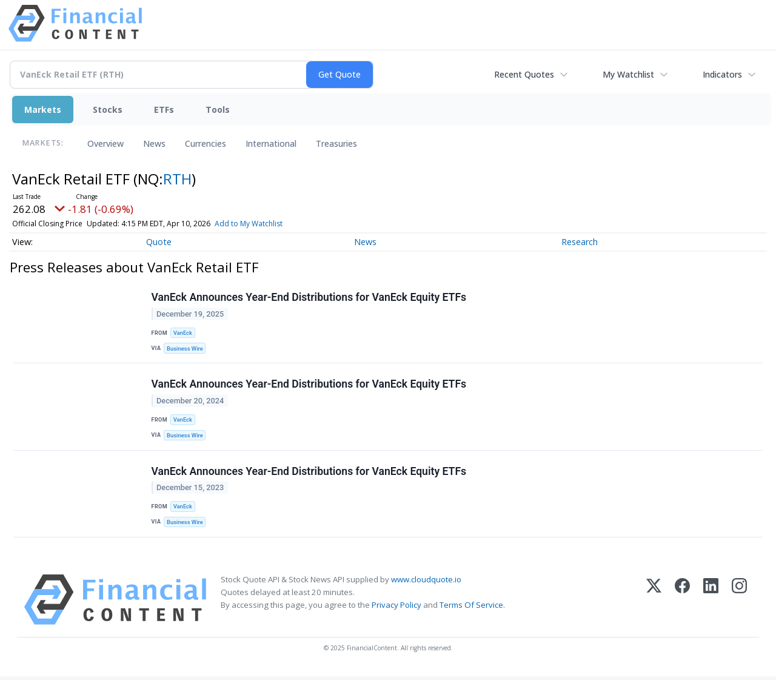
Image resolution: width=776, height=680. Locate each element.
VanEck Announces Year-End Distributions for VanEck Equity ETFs (309, 298)
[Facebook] (682, 603)
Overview (105, 143)
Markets (42, 109)
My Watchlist (628, 74)
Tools (218, 109)
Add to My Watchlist (249, 223)
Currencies (205, 143)
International (271, 143)
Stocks (107, 109)
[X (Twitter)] (653, 603)
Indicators (722, 74)
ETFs (164, 109)
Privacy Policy (396, 609)
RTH (177, 179)
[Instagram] (739, 603)
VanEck (183, 333)
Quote (159, 241)
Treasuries (336, 143)
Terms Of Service (471, 609)
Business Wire (185, 349)
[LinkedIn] (710, 603)
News (154, 143)
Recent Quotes (524, 74)
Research (579, 241)
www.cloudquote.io (426, 582)
